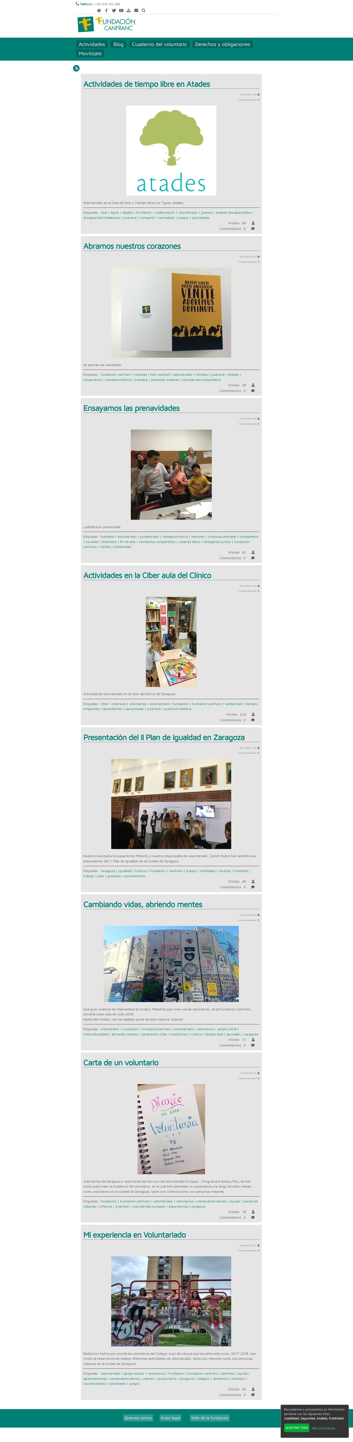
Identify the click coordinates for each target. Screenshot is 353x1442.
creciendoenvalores (211, 1195)
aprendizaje (135, 703)
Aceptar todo (296, 1428)
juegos (183, 211)
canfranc (176, 865)
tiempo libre (214, 1028)
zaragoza (108, 865)
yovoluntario (166, 1372)
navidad (140, 369)
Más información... (325, 1428)
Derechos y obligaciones (222, 38)
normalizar (166, 211)
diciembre (109, 536)
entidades (207, 865)
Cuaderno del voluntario (159, 38)
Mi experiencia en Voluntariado (134, 1228)
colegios (203, 1372)
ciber (105, 698)
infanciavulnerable (222, 531)
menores (197, 531)
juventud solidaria (177, 703)
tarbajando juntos (217, 536)
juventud (130, 211)
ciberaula (119, 698)
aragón (191, 865)
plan (101, 870)
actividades (200, 211)
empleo (233, 369)
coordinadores (94, 1378)
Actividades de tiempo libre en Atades (146, 77)
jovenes (207, 206)
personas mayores (165, 373)
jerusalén (234, 1028)
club (104, 206)
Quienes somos (138, 1411)
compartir (147, 211)
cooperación (92, 373)
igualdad (124, 865)
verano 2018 (227, 1023)
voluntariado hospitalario (201, 373)
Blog (118, 38)
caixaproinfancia (118, 373)
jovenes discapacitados (233, 206)
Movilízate (90, 47)
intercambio (110, 1023)
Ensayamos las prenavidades (131, 402)
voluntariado (188, 206)
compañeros (249, 531)
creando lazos (189, 536)
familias (202, 369)
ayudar (235, 1195)
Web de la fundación (210, 1411)
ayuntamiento (134, 870)
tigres (115, 206)
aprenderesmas (95, 1372)
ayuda (242, 1367)
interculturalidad (95, 1028)
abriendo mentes (125, 1028)
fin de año (128, 536)
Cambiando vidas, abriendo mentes (142, 898)
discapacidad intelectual (101, 211)
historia (141, 865)
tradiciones (179, 1028)
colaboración (165, 206)
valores (148, 1372)
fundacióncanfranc (156, 1023)
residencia (220, 1372)
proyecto (114, 870)
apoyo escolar (134, 1367)
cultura (196, 1028)
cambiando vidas (154, 1028)
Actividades (92, 38)
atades (127, 206)
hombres (241, 865)
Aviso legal (170, 1411)
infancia (106, 1200)
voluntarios (137, 698)
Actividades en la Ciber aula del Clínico (147, 569)
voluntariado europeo (148, 1200)
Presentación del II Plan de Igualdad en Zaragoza (163, 731)
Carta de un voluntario (120, 1056)
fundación (144, 206)
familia (105, 541)
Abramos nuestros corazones (132, 240)
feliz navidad (160, 369)
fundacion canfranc (116, 369)
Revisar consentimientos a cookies (176, 1439)
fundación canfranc (207, 698)
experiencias (178, 1200)
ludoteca (141, 373)
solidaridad (122, 541)
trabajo (88, 870)
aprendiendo (112, 703)
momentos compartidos (157, 536)
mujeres (225, 865)
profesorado (149, 531)
